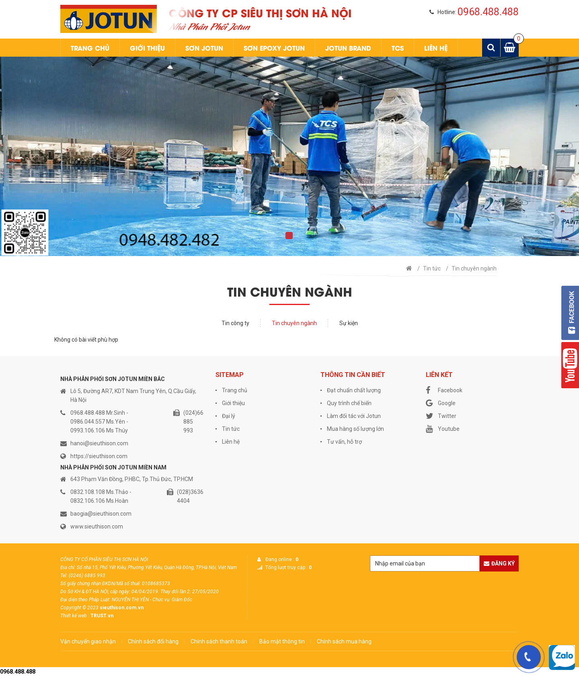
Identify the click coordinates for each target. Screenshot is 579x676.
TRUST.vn (101, 616)
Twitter (441, 416)
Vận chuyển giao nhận (88, 641)
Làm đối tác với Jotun (354, 416)
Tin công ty (235, 323)
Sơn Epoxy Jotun (274, 47)
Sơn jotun (204, 47)
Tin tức (432, 268)
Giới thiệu (147, 47)
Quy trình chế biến (349, 403)
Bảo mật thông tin (282, 641)
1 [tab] (289, 235)
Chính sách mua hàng (344, 641)
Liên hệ (436, 47)
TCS (398, 47)
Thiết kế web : (74, 616)
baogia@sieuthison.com (100, 513)
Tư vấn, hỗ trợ (344, 441)
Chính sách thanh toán (219, 641)
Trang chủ (90, 47)
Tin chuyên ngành (474, 268)
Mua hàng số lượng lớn (355, 429)
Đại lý (228, 416)
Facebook (444, 390)
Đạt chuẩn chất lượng (354, 390)
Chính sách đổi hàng (153, 641)
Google (441, 403)
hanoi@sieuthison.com (99, 443)
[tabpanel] (289, 156)
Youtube (443, 428)
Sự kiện (348, 323)
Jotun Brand (348, 47)
